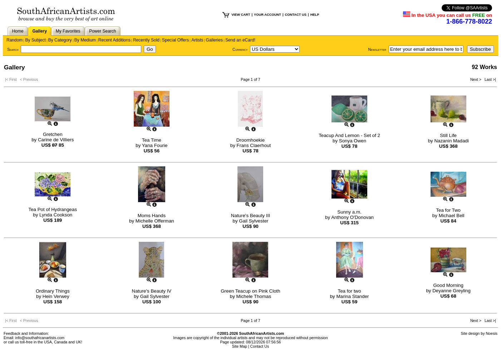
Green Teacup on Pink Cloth (250, 291)
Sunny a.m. (349, 212)
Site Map (239, 346)
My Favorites (68, 31)
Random (14, 40)
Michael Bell (452, 215)
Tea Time (151, 140)
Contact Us (259, 346)
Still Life (448, 135)
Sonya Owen (352, 140)
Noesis (491, 333)
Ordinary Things (53, 291)
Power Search (102, 31)
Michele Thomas (253, 296)
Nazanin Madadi (451, 140)
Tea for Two (448, 210)
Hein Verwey (56, 296)
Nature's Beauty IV (152, 291)
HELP (314, 14)
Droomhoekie (250, 140)
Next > (476, 79)
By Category (60, 40)
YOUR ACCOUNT (267, 14)
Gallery (39, 31)
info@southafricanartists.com (40, 338)
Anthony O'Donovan (352, 217)
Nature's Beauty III (250, 215)
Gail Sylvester (253, 221)
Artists (197, 40)
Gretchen (53, 134)
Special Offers (175, 40)
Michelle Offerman (155, 221)
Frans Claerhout (254, 145)
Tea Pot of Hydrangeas (53, 209)
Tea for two (349, 291)
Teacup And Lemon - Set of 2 (349, 135)
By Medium (85, 40)
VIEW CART (240, 14)
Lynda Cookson (55, 214)
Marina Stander (352, 296)
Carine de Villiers (56, 139)
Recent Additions (114, 40)
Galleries (214, 40)
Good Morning (448, 285)
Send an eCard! (240, 40)
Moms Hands (152, 215)
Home (18, 31)
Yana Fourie (155, 145)
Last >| (489, 79)
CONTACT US (295, 14)
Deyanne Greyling (451, 290)
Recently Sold (146, 40)
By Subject (35, 40)
